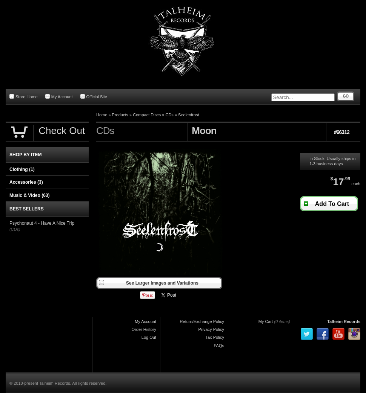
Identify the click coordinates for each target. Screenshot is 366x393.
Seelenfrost (188, 115)
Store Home (23, 96)
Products (120, 115)
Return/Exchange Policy (202, 321)
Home (101, 115)
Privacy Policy (211, 329)
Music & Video (29, 195)
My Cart (265, 321)
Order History (144, 329)
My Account (59, 96)
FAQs (219, 345)
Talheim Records (343, 321)
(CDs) (14, 229)
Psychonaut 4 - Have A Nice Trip (41, 223)
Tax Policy (214, 337)
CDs (169, 115)
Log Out (148, 337)
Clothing (22, 169)
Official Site (93, 96)
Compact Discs (147, 115)
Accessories (26, 182)
